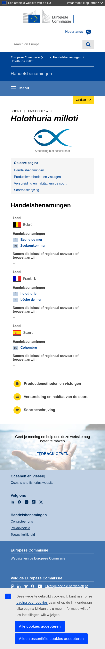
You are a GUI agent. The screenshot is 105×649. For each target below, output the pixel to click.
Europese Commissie (25, 57)
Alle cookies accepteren (40, 626)
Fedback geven (52, 454)
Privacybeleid (20, 528)
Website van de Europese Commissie (38, 558)
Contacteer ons (22, 521)
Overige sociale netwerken (64, 586)
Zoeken (88, 44)
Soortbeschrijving (26, 190)
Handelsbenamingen (67, 57)
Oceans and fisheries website (32, 482)
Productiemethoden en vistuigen (37, 177)
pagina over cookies (32, 602)
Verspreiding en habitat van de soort (40, 183)
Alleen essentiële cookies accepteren (51, 638)
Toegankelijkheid (23, 534)
